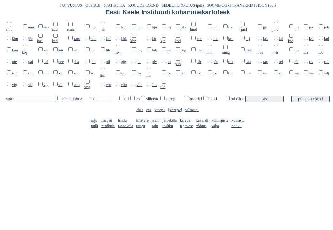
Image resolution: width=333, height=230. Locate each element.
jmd (276, 29)
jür (30, 38)
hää (215, 27)
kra (230, 38)
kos (215, 38)
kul (326, 38)
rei (281, 61)
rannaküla (125, 126)
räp (45, 73)
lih (108, 50)
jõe (311, 27)
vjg (45, 84)
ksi (311, 38)
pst (169, 61)
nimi (9, 99)
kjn (162, 41)
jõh (326, 27)
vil (30, 84)
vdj (326, 73)
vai (265, 73)
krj (248, 38)
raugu (140, 126)
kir (154, 38)
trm (184, 73)
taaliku (167, 126)
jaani (155, 120)
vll (60, 84)
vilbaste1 (192, 110)
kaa (40, 41)
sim (102, 75)
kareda (185, 120)
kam (77, 38)
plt (139, 61)
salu (155, 126)
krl (281, 38)
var (296, 73)
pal (45, 61)
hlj (169, 27)
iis (230, 27)
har (123, 27)
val (281, 73)
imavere (142, 120)
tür (230, 73)
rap (265, 61)
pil (108, 61)
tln (139, 73)
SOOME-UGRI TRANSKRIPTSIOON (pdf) (241, 5)
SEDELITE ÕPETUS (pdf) (183, 5)
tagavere (186, 126)
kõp (24, 52)
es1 (148, 110)
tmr (148, 75)
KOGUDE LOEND (143, 5)
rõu (30, 73)
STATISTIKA (114, 5)
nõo (320, 52)
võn (124, 84)
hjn (154, 27)
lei (93, 50)
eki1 (139, 110)
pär (199, 61)
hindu (122, 120)
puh (178, 64)
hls (183, 27)
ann (31, 27)
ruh (326, 61)
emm (71, 29)
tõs (215, 73)
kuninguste (220, 120)
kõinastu (237, 120)
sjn (123, 73)
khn (133, 41)
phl (93, 61)
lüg (183, 50)
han (102, 29)
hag (93, 27)
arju (94, 120)
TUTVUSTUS (71, 5)
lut (169, 50)
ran (248, 61)
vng (87, 87)
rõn (14, 73)
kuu (15, 50)
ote (14, 61)
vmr (77, 84)
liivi (118, 52)
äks (154, 84)
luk (154, 50)
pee (61, 61)
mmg (226, 52)
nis (296, 50)
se (92, 73)
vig (14, 84)
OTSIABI (92, 5)
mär (276, 52)
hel (139, 27)
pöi (215, 61)
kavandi (202, 120)
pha (76, 61)
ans (46, 27)
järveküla (169, 120)
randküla (108, 126)
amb (9, 29)
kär (60, 50)
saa (60, 73)
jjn (265, 27)
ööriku (236, 126)
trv (199, 73)
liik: (93, 99)
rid (296, 61)
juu (296, 27)
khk (124, 38)
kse (290, 41)
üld (162, 87)
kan (93, 38)
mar (200, 50)
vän (139, 84)
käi (45, 50)
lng (139, 50)
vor (108, 84)
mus (260, 52)
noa (305, 52)
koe (199, 38)
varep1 (160, 110)
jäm (15, 38)
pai (30, 61)
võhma (201, 126)
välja (215, 126)
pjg (123, 61)
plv (154, 61)
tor (169, 73)
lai (75, 50)
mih (209, 52)
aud (55, 29)
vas (311, 73)
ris (311, 61)
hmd (193, 29)
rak (230, 61)
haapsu (106, 120)
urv (248, 73)
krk (265, 38)
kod (178, 41)
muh (249, 50)
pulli (94, 126)
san (76, 73)
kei (108, 38)
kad (55, 41)
